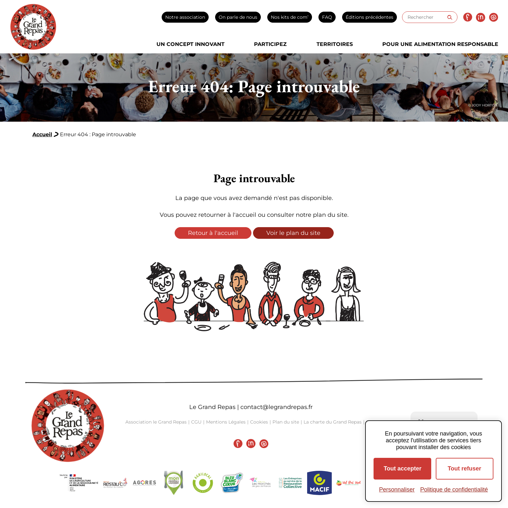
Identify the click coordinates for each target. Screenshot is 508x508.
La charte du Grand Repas (333, 422)
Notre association (185, 17)
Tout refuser (464, 468)
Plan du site (285, 422)
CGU (196, 422)
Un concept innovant (190, 44)
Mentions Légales (226, 422)
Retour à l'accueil (213, 233)
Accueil (42, 134)
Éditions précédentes (369, 17)
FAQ (327, 17)
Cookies (259, 422)
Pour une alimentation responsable (440, 44)
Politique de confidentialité (454, 489)
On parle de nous (238, 17)
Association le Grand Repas (156, 422)
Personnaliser (397, 489)
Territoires (335, 44)
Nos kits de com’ (289, 17)
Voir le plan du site (293, 233)
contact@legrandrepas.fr (276, 407)
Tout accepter (402, 468)
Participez (270, 44)
